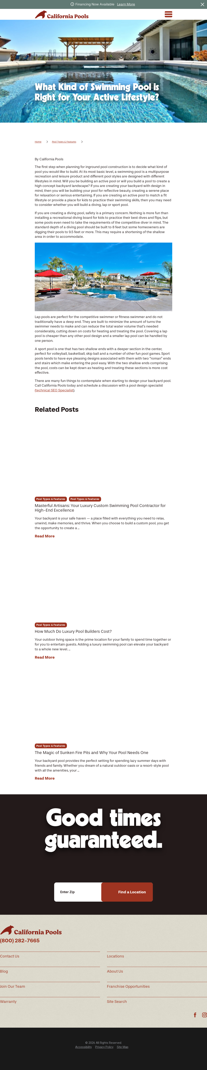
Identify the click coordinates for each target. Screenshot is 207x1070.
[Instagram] (204, 1015)
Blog (4, 971)
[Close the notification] (202, 4)
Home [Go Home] (38, 141)
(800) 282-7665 (20, 941)
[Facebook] (195, 1015)
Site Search (117, 1001)
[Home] (62, 14)
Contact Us (9, 956)
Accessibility (83, 1047)
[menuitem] (83, 1047)
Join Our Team (12, 986)
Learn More (126, 4)
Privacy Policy (104, 1047)
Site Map (122, 1047)
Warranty (8, 1001)
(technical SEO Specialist (54, 390)
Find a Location (132, 892)
